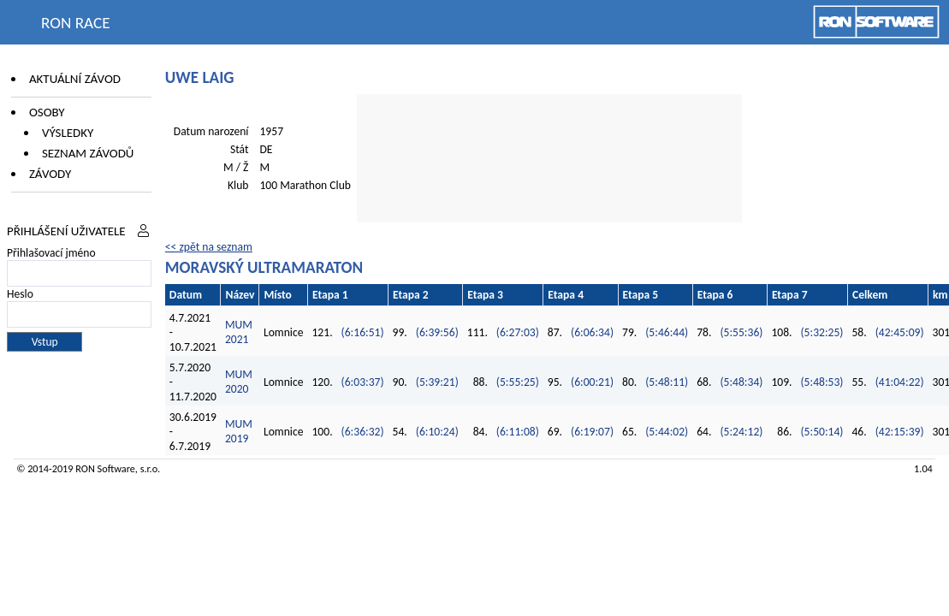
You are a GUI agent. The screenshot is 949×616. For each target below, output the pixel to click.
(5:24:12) (741, 431)
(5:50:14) (822, 431)
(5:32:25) (822, 332)
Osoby (47, 112)
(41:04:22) (899, 382)
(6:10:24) (437, 431)
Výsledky (67, 132)
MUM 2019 (238, 431)
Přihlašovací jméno (51, 253)
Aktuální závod (75, 78)
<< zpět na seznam (208, 247)
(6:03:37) (362, 382)
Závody (50, 173)
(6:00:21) (592, 382)
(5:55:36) (741, 332)
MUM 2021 (238, 331)
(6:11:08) (517, 431)
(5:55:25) (517, 382)
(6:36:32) (362, 431)
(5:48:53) (822, 382)
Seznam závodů (87, 153)
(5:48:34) (741, 382)
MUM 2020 (238, 381)
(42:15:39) (899, 431)
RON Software (105, 468)
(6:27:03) (517, 332)
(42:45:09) (899, 332)
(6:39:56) (437, 332)
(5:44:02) (666, 431)
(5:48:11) (666, 382)
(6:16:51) (362, 332)
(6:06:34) (592, 332)
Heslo (20, 294)
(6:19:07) (592, 431)
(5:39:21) (437, 382)
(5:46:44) (666, 332)
